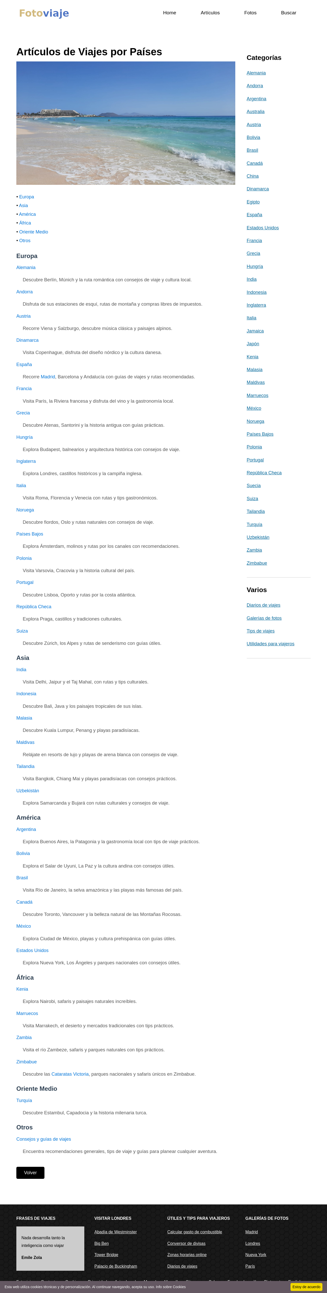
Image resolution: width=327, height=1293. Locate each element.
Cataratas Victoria (70, 1074)
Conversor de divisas (186, 1243)
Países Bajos (29, 534)
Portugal (24, 582)
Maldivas (25, 742)
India (21, 669)
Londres (253, 1243)
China (253, 176)
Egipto (253, 202)
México (23, 926)
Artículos (210, 12)
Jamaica (255, 331)
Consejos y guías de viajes (43, 1139)
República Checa (33, 606)
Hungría (24, 437)
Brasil (22, 877)
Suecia (254, 485)
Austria (23, 316)
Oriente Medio (33, 231)
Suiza (22, 631)
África (25, 223)
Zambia (24, 1037)
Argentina (26, 829)
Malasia (24, 718)
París (250, 1266)
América (27, 214)
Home (169, 12)
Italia (21, 485)
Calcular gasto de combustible (194, 1232)
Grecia (23, 412)
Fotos (250, 12)
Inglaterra (26, 461)
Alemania (26, 267)
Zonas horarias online (187, 1255)
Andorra (24, 291)
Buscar (288, 12)
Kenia (22, 989)
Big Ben (102, 1243)
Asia (23, 205)
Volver (30, 1172)
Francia (24, 388)
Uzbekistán (27, 790)
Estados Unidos (32, 950)
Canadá (24, 902)
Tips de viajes (261, 631)
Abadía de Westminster (116, 1232)
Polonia (24, 558)
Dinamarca (27, 340)
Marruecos (27, 1013)
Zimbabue (26, 1061)
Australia (256, 111)
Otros (24, 240)
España (24, 364)
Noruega (25, 509)
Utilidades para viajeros (271, 643)
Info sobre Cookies (171, 1287)
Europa (26, 196)
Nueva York (256, 1255)
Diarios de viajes (264, 605)
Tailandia (25, 766)
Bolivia (23, 853)
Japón (253, 343)
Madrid (48, 376)
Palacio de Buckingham (116, 1266)
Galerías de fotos (264, 618)
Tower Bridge (106, 1255)
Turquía (24, 1100)
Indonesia (26, 693)
